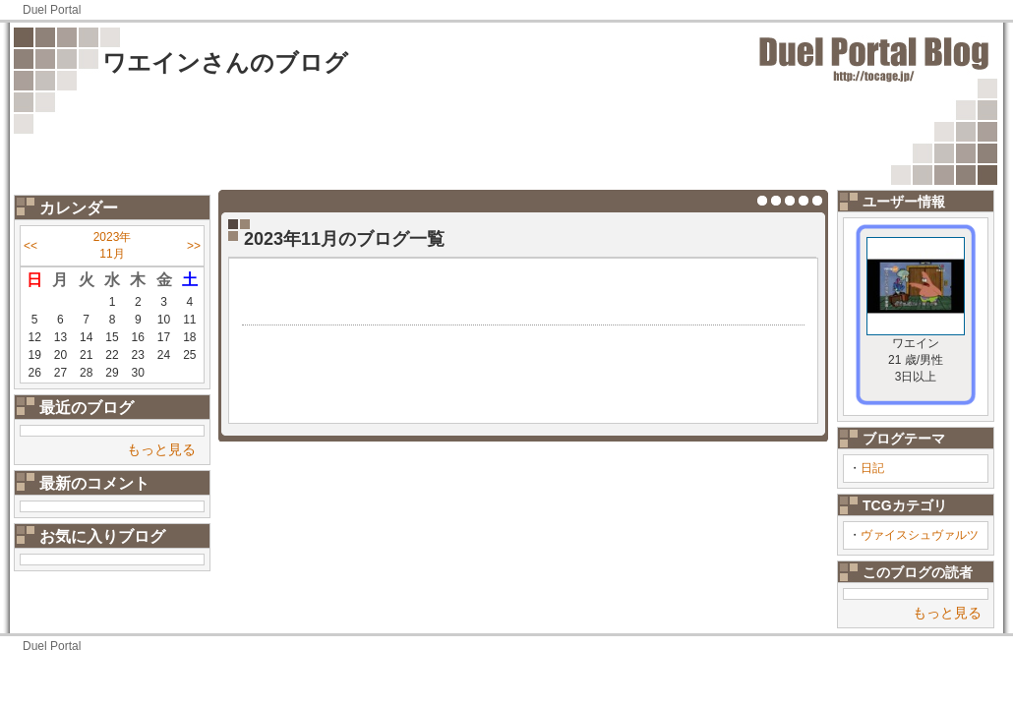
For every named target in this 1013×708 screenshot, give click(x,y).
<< (30, 246)
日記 (872, 468)
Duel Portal (52, 10)
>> (194, 246)
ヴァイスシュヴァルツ (920, 535)
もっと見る (161, 449)
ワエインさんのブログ (225, 62)
